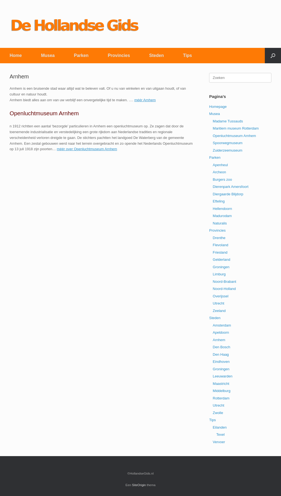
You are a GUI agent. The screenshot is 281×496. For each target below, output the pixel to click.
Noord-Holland (224, 289)
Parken (81, 55)
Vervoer (219, 442)
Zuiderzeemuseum (227, 150)
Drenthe (219, 238)
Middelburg (221, 391)
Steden (156, 55)
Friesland (220, 252)
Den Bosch (221, 347)
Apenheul (220, 165)
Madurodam (222, 216)
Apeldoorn (221, 332)
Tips (187, 55)
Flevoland (220, 245)
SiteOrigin (139, 485)
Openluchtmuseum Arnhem (234, 136)
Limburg (219, 274)
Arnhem (219, 340)
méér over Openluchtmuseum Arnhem (87, 149)
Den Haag (221, 354)
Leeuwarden (222, 376)
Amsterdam (222, 325)
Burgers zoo (222, 179)
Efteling (218, 201)
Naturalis (220, 223)
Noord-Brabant (224, 281)
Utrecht (218, 303)
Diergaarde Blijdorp (228, 194)
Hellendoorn (222, 209)
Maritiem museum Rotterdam (236, 128)
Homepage (218, 107)
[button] (273, 55)
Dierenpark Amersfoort (230, 187)
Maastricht (221, 384)
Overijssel (220, 296)
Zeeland (219, 311)
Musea (48, 55)
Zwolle (218, 413)
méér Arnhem (145, 100)
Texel (220, 434)
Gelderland (221, 259)
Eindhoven (221, 362)
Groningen (221, 267)
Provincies (119, 55)
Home (16, 55)
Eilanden (220, 427)
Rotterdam (221, 398)
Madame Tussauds (228, 121)
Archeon (219, 172)
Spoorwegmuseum (227, 143)
